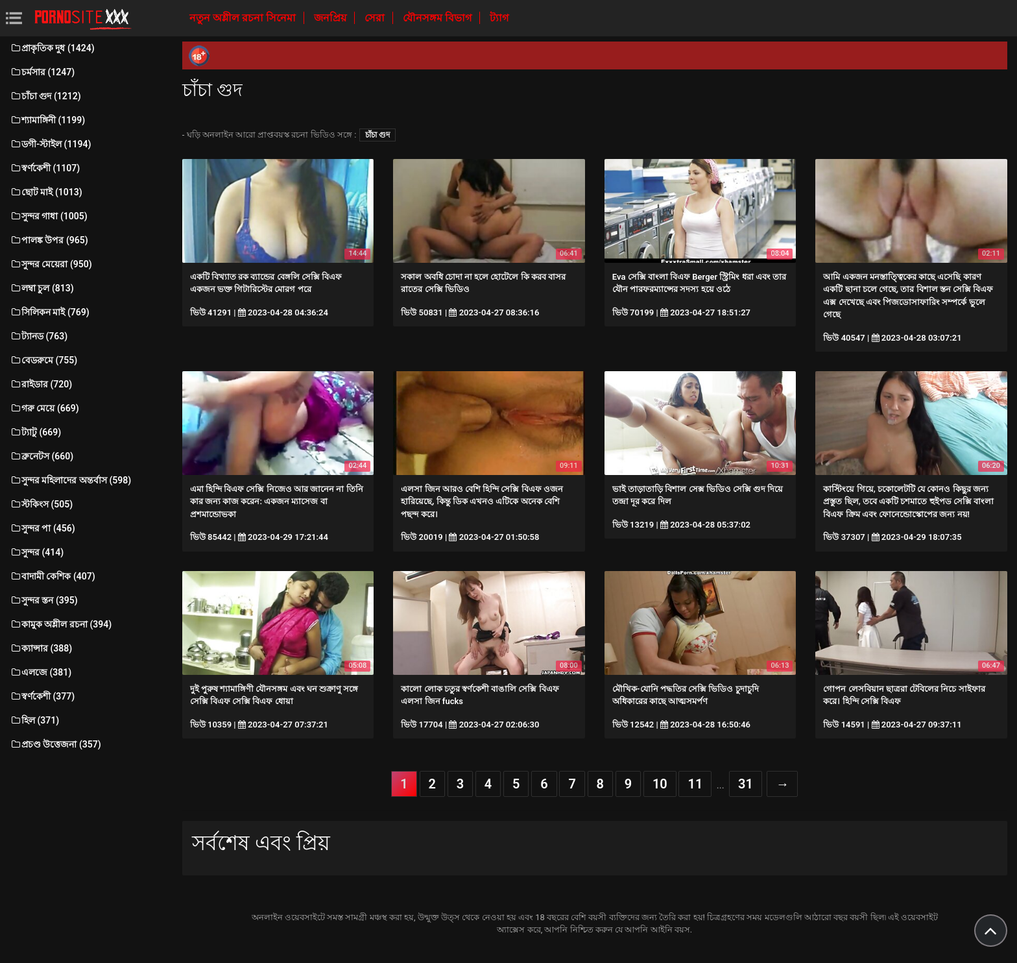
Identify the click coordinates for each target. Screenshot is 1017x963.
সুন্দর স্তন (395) (44, 600)
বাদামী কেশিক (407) (52, 576)
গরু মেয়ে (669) (44, 408)
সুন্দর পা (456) (42, 528)
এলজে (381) (40, 672)
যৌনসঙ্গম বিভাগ (438, 18)
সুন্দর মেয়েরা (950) (51, 264)
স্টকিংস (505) (41, 504)
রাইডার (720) (41, 384)
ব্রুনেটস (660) (41, 456)
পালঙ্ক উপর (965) (49, 240)
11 (695, 784)
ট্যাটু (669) (35, 432)
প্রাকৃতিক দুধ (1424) (52, 48)
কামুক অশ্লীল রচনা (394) (61, 624)
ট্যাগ (499, 18)
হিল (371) (34, 720)
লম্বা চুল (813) (42, 288)
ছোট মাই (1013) (46, 192)
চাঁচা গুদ (377, 135)
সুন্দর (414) (37, 552)
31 (745, 784)
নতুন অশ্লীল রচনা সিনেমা (243, 18)
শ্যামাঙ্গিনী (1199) (47, 120)
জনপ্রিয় (331, 18)
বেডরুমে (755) (43, 360)
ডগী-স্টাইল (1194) (50, 144)
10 (659, 784)
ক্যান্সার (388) (41, 648)
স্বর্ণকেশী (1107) (45, 168)
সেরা (376, 18)
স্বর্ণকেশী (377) (42, 696)
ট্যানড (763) (38, 336)
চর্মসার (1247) (42, 72)
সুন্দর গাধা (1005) (49, 216)
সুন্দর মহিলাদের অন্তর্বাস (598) (70, 480)
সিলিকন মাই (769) (50, 312)
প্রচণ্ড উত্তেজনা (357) (55, 744)
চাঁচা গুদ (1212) (45, 96)
